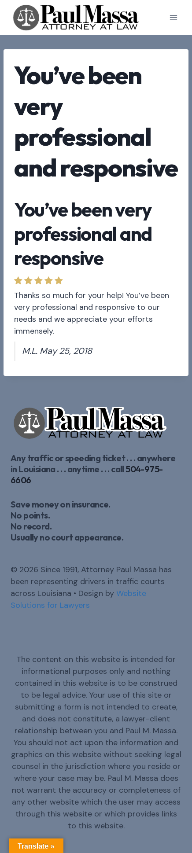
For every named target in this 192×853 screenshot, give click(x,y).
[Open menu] (173, 17)
